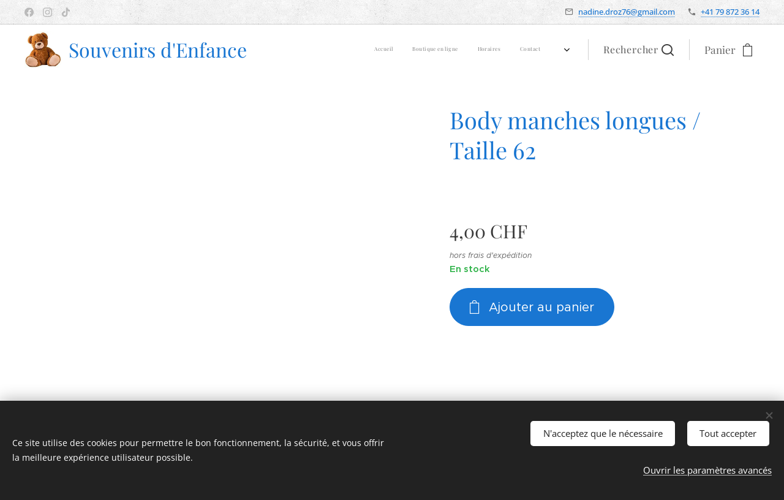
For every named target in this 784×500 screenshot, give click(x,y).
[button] (638, 49)
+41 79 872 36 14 (730, 11)
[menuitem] (432, 49)
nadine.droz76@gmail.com (626, 11)
